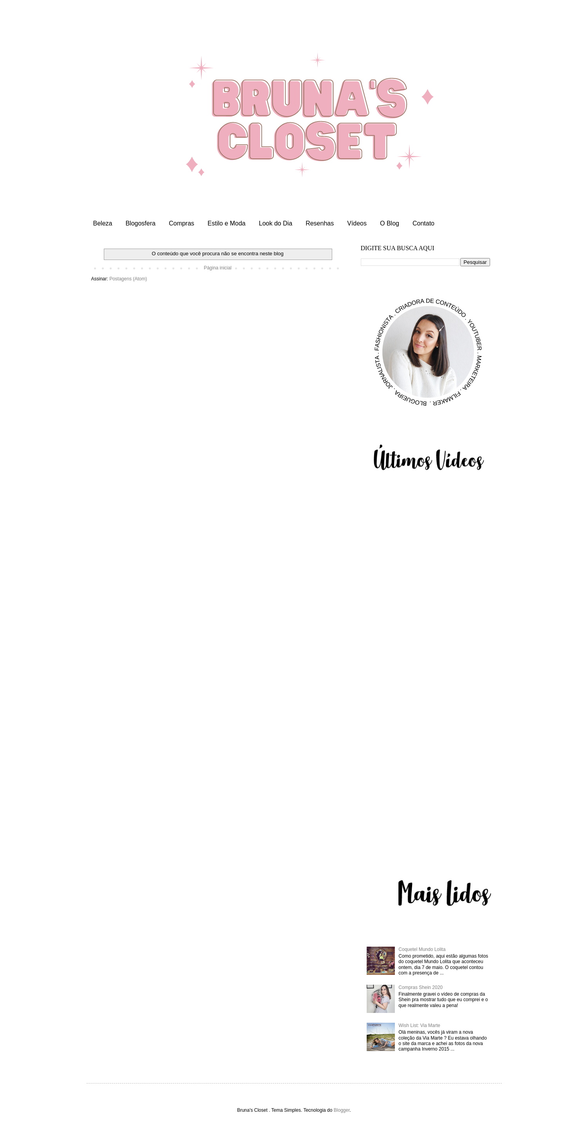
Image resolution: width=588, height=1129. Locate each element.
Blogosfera (140, 223)
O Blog (389, 223)
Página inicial (218, 268)
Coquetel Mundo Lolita (421, 949)
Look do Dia (275, 223)
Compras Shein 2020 (420, 987)
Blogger (342, 1110)
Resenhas (320, 223)
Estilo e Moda (227, 223)
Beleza (102, 223)
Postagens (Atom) (128, 279)
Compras (181, 223)
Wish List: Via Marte (419, 1025)
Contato (423, 223)
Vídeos (357, 223)
